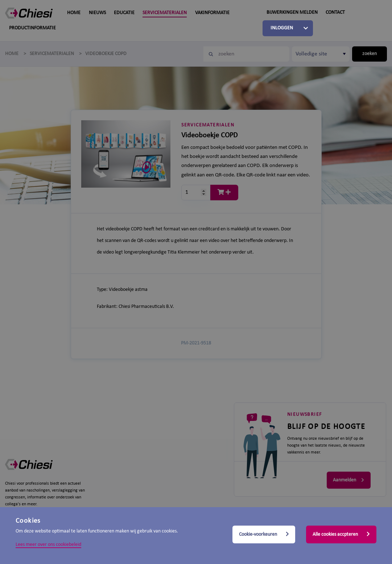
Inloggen (282, 28)
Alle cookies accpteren (341, 534)
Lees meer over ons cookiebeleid (48, 544)
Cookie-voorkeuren (264, 534)
